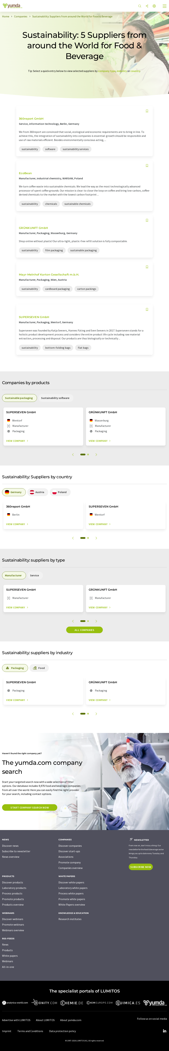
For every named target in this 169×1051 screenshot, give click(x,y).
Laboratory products (14, 888)
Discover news (10, 845)
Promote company (69, 862)
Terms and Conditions (30, 1031)
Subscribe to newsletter (16, 851)
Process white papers (71, 893)
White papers (10, 955)
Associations (65, 856)
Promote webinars (13, 924)
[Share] (147, 6)
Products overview (13, 904)
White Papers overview (71, 904)
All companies (84, 630)
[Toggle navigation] (164, 6)
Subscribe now (140, 867)
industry (122, 71)
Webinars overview (13, 930)
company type (107, 71)
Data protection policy (62, 1031)
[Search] (139, 6)
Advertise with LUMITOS (16, 1020)
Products (7, 950)
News (5, 944)
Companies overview (70, 868)
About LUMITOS (45, 1020)
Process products (12, 893)
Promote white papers (71, 899)
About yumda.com (70, 1020)
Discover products (12, 882)
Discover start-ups (69, 851)
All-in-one (8, 967)
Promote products (13, 899)
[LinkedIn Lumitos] (164, 1031)
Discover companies (70, 845)
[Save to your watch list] (147, 111)
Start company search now (29, 807)
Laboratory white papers (73, 888)
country (135, 71)
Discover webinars (12, 919)
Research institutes (69, 919)
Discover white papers (71, 882)
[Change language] (154, 6)
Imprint (6, 1031)
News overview (10, 856)
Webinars (7, 961)
